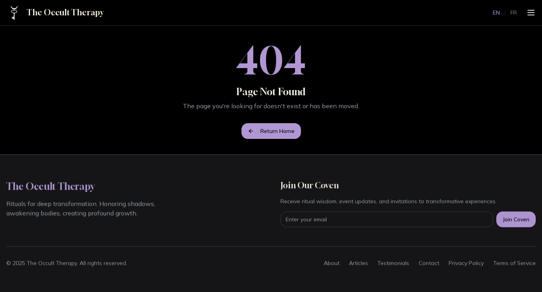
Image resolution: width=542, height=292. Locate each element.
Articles (358, 263)
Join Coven (516, 219)
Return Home (271, 131)
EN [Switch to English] (496, 12)
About (332, 263)
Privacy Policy (466, 263)
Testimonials (393, 263)
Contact (429, 263)
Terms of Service (514, 263)
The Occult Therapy (65, 12)
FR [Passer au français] (513, 12)
